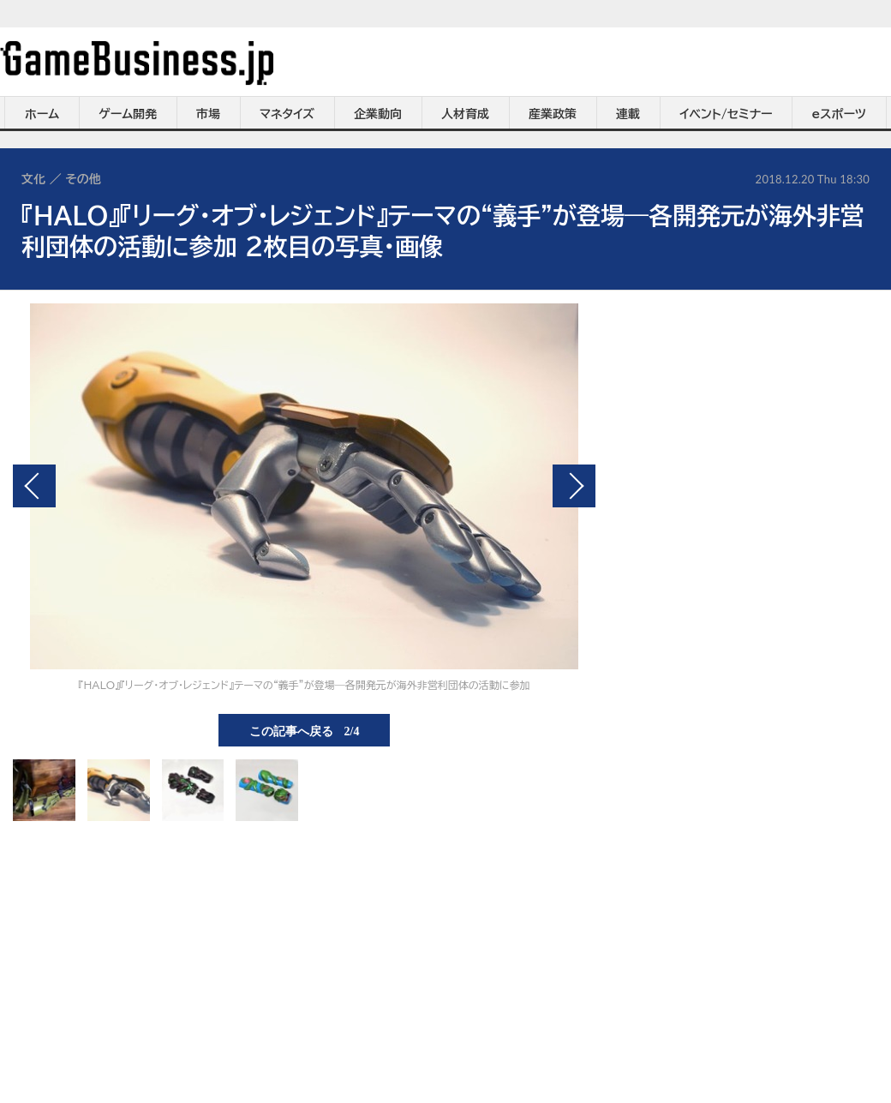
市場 (208, 114)
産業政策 (553, 114)
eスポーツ (839, 114)
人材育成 (465, 114)
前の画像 (34, 486)
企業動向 (378, 114)
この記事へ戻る (304, 730)
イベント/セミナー (726, 114)
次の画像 (574, 486)
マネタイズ (287, 114)
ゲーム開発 (128, 114)
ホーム (42, 114)
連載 (628, 114)
